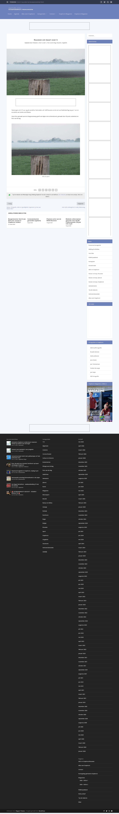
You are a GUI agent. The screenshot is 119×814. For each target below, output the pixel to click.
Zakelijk (45, 553)
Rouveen (59, 44)
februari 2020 (82, 748)
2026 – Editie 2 (84, 785)
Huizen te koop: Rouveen (96, 275)
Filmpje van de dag (48, 467)
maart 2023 (81, 597)
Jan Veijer (93, 373)
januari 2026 (82, 459)
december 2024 (82, 512)
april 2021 (81, 691)
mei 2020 (81, 736)
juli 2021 (80, 679)
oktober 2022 (82, 618)
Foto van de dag (51, 44)
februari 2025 (82, 504)
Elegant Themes (20, 812)
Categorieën (41, 15)
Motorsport (46, 496)
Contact (52, 15)
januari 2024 (82, 557)
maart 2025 (81, 500)
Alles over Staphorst (28, 15)
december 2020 (82, 707)
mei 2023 (81, 589)
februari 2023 (82, 602)
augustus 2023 (82, 577)
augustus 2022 (82, 626)
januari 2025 (82, 508)
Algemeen (21, 460)
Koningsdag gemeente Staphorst (88, 775)
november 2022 (82, 614)
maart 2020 (81, 744)
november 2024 (82, 516)
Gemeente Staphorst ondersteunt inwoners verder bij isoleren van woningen (24, 443)
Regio (25, 460)
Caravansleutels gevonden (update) (34, 221)
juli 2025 (80, 483)
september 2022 (83, 622)
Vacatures (21, 496)
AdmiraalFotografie (96, 349)
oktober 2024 (82, 520)
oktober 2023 (82, 569)
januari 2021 (82, 703)
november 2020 (82, 711)
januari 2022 (82, 654)
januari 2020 (82, 752)
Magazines (81, 779)
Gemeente (21, 446)
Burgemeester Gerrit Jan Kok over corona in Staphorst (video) (17, 221)
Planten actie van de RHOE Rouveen (54, 221)
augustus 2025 (82, 479)
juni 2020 (81, 732)
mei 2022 (81, 638)
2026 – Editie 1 (84, 781)
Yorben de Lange (95, 369)
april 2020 (81, 740)
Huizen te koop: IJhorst (95, 279)
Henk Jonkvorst (94, 357)
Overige (45, 508)
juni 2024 (81, 536)
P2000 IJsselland (93, 258)
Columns (45, 451)
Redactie (35, 44)
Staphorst (45, 536)
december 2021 (82, 658)
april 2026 (81, 447)
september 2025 (83, 475)
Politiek (45, 512)
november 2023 (82, 565)
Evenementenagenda (95, 246)
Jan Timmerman (95, 365)
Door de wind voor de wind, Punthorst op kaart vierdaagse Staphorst (25, 465)
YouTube (91, 254)
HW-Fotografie (94, 377)
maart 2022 (81, 646)
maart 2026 (81, 451)
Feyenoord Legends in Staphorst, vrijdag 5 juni (25, 472)
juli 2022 (80, 630)
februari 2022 (82, 650)
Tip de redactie (93, 291)
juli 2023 (80, 581)
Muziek (45, 500)
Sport (44, 532)
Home (10, 15)
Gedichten (45, 475)
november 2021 (82, 663)
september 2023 (83, 573)
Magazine (45, 492)
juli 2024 (80, 532)
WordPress (42, 812)
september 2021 (83, 671)
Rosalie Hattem (94, 353)
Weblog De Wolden (94, 250)
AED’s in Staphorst (94, 271)
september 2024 (83, 524)
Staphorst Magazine (65, 15)
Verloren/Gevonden (94, 295)
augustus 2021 (82, 675)
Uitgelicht (64, 44)
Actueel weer (92, 266)
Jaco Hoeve (93, 361)
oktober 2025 (82, 471)
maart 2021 (81, 695)
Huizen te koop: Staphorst (96, 283)
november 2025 (82, 467)
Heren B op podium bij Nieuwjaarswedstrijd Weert (30, 2)
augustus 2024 (82, 528)
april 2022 (81, 642)
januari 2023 (82, 606)
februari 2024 (82, 553)
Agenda (16, 15)
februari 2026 (82, 455)
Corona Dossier (47, 455)
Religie (44, 524)
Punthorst (26, 468)
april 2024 (81, 545)
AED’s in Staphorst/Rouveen (86, 762)
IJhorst (44, 483)
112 (44, 443)
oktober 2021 (82, 667)
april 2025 (81, 496)
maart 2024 (81, 549)
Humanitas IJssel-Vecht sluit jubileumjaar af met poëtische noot (26, 458)
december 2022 (82, 610)
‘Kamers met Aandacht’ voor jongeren (22, 450)
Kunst (44, 488)
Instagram (92, 262)
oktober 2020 (82, 716)
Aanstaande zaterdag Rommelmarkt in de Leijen (26, 478)
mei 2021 (81, 687)
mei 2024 (81, 540)
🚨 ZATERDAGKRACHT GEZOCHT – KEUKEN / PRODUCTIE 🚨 (24, 493)
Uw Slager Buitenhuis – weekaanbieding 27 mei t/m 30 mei (25, 486)
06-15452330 (62, 196)
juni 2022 (81, 634)
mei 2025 (81, 492)
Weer (79, 803)
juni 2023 (81, 585)
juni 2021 (81, 683)
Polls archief (82, 795)
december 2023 (82, 561)
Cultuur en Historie (48, 459)
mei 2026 (81, 443)
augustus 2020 (82, 724)
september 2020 (83, 720)
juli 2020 (80, 728)
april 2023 (81, 593)
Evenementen (22, 473)
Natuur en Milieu (47, 504)
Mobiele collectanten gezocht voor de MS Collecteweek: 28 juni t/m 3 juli (73, 222)
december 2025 (82, 463)
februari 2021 (82, 699)
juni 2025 (81, 488)
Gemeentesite (93, 287)
